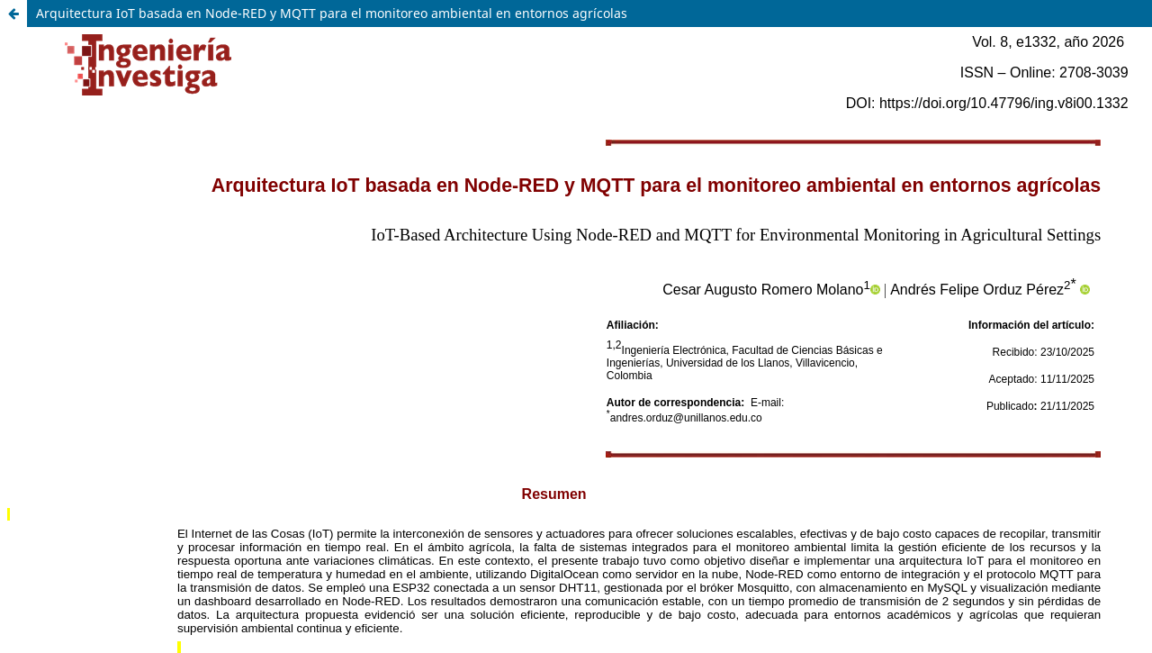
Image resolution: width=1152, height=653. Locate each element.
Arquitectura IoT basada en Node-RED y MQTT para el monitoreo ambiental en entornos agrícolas (331, 13)
